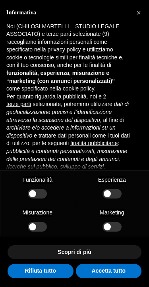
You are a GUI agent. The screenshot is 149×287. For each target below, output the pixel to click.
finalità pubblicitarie (94, 143)
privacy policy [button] (64, 49)
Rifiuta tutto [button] (40, 270)
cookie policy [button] (78, 88)
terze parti (18, 104)
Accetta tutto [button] (108, 270)
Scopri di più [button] (74, 252)
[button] (138, 12)
